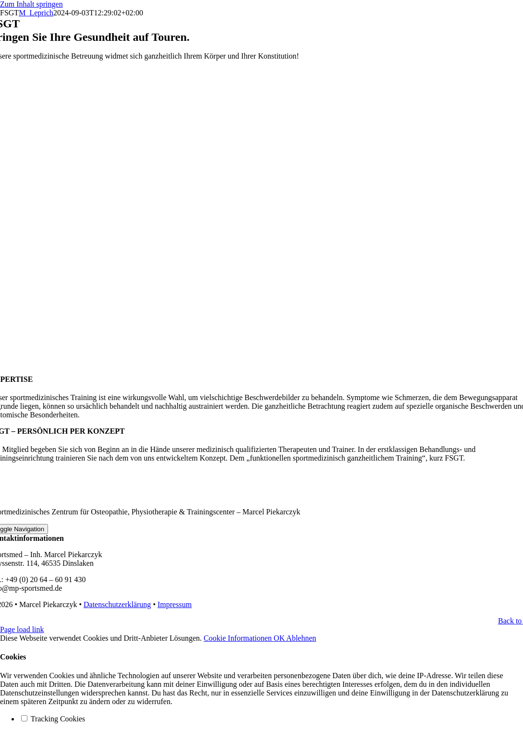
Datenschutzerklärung (117, 604)
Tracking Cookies (53, 719)
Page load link (22, 629)
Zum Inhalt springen (31, 4)
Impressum (175, 604)
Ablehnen (301, 638)
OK (280, 638)
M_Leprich (36, 13)
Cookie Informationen (239, 638)
